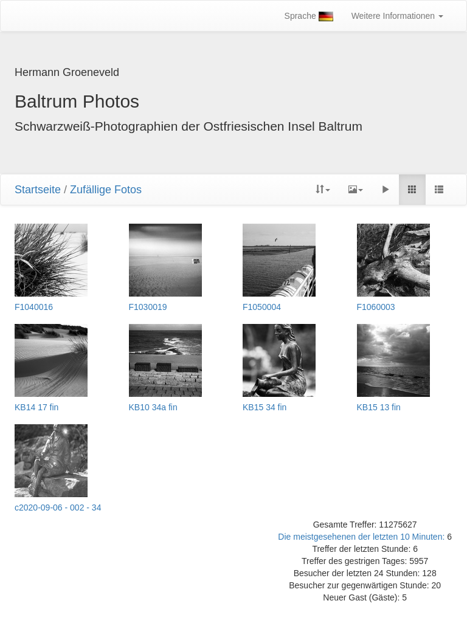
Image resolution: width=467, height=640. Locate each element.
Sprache (309, 16)
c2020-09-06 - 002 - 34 (58, 507)
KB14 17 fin (36, 407)
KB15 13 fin (379, 407)
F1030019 (148, 307)
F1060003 (376, 307)
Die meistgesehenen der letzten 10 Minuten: (362, 537)
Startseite (38, 190)
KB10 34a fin (153, 407)
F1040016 (34, 307)
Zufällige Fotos (106, 190)
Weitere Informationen (397, 16)
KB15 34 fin (264, 407)
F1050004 (262, 307)
